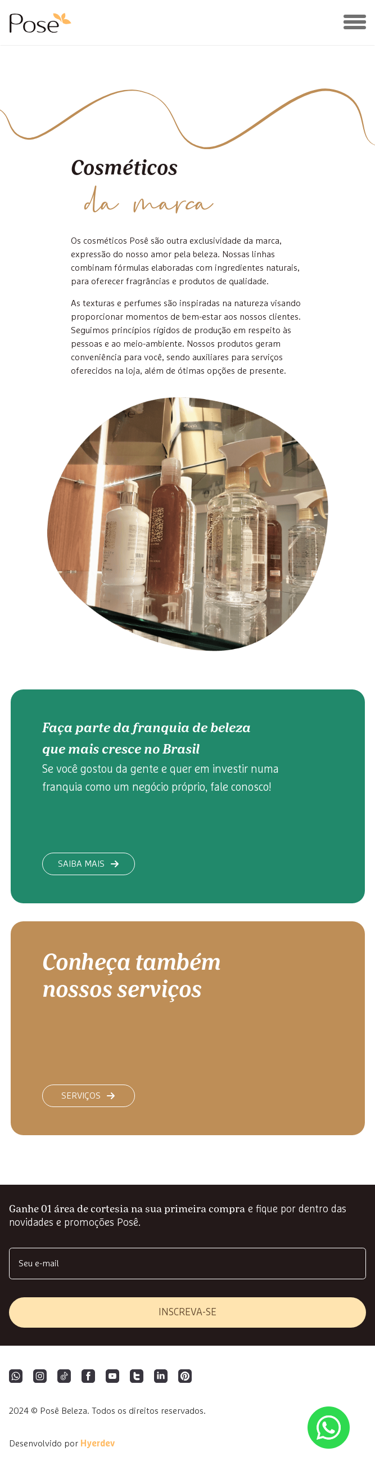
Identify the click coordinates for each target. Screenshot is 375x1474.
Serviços (88, 1095)
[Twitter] (136, 1377)
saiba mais (88, 863)
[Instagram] (40, 1377)
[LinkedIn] (161, 1377)
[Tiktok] (64, 1377)
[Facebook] (88, 1377)
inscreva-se (187, 1312)
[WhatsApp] (15, 1377)
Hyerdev (97, 1443)
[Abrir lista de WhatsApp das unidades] (328, 1427)
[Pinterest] (185, 1377)
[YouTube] (112, 1377)
